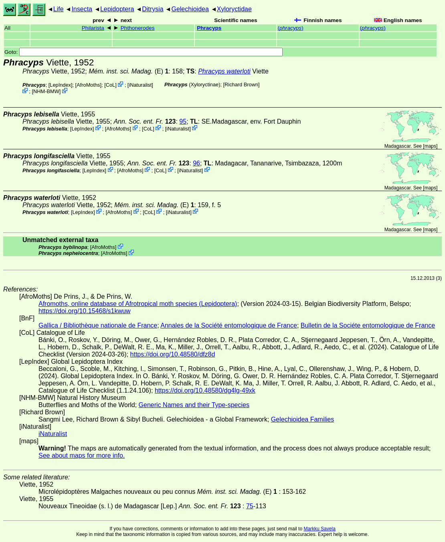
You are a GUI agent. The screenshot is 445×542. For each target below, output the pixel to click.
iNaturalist (140, 85)
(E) (128, 71)
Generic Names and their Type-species (194, 404)
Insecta (81, 9)
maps (430, 146)
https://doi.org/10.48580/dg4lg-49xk (205, 390)
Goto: (143, 52)
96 (196, 163)
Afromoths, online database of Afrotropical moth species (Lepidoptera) (137, 303)
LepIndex (60, 85)
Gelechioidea (189, 9)
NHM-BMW (46, 91)
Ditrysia (152, 9)
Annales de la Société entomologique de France (228, 325)
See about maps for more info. (81, 455)
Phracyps (209, 28)
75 (249, 506)
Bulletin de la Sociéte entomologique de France (368, 325)
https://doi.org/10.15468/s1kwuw (84, 311)
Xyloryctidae (234, 9)
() (290, 28)
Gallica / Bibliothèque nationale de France (97, 325)
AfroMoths (88, 85)
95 (182, 121)
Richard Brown (241, 85)
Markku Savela (319, 529)
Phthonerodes (138, 28)
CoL (110, 85)
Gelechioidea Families (302, 419)
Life (58, 9)
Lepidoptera (117, 9)
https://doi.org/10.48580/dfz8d (172, 354)
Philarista (93, 28)
